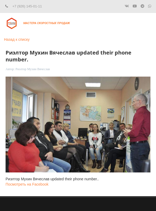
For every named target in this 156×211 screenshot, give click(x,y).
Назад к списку (17, 39)
